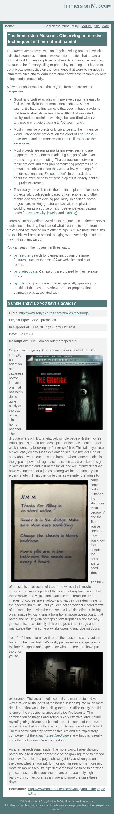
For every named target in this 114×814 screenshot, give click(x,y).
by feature (22, 255)
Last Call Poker (73, 139)
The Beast (85, 134)
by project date (25, 271)
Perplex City (36, 213)
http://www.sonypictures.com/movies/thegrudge (54, 313)
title (97, 26)
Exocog (50, 173)
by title (19, 283)
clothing (70, 213)
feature (86, 26)
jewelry (52, 213)
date (105, 26)
